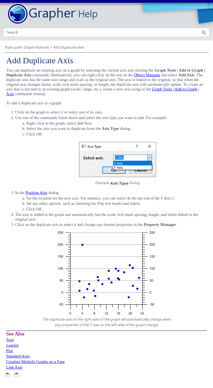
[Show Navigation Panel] (205, 14)
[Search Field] (106, 32)
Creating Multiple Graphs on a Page (35, 361)
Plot (9, 351)
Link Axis (14, 367)
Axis (10, 339)
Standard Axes (18, 356)
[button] (204, 32)
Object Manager (147, 75)
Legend (12, 345)
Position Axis (36, 192)
